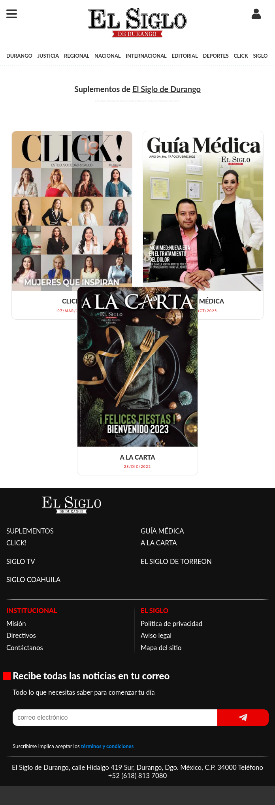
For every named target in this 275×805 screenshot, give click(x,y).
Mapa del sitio (161, 647)
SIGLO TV (20, 561)
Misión (16, 623)
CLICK (241, 56)
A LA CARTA (159, 543)
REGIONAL (76, 56)
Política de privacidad (171, 623)
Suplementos (97, 89)
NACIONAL (107, 56)
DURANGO (19, 56)
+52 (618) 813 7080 (137, 775)
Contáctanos (24, 647)
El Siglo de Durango (166, 89)
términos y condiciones (107, 746)
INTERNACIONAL (146, 56)
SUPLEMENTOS (30, 531)
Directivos (21, 635)
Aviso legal (156, 635)
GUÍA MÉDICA (162, 531)
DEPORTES (215, 56)
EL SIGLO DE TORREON (176, 561)
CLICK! (16, 543)
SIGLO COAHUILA (33, 579)
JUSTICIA (48, 56)
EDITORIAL (184, 56)
